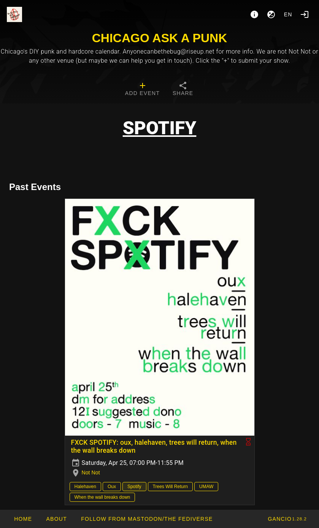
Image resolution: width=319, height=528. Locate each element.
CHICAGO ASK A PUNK (159, 38)
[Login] (304, 14)
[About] (254, 14)
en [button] (288, 14)
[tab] (142, 89)
